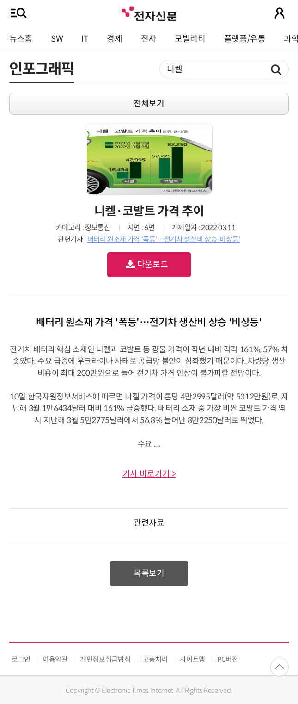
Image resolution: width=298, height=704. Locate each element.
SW (57, 39)
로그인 (21, 659)
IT (84, 39)
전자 (148, 39)
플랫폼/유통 (245, 39)
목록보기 (149, 573)
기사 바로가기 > (149, 474)
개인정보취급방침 (105, 659)
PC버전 (227, 659)
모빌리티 (190, 39)
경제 (114, 39)
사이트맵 (192, 659)
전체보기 (149, 104)
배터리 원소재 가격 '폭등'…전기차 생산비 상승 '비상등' (163, 239)
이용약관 (55, 659)
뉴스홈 (20, 39)
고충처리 (155, 659)
